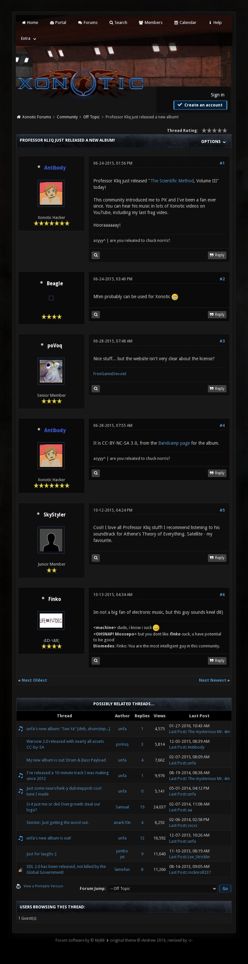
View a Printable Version (43, 886)
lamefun (122, 869)
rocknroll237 (199, 872)
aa (190, 809)
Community (67, 117)
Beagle (55, 284)
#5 (222, 510)
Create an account (199, 104)
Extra (25, 38)
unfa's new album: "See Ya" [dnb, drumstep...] (68, 728)
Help (215, 22)
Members (150, 22)
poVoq (54, 346)
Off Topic (91, 117)
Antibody (196, 747)
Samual (122, 807)
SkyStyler (55, 515)
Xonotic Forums (36, 117)
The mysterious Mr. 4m (209, 731)
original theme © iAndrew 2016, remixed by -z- (151, 940)
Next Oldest (34, 680)
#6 (222, 594)
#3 (222, 341)
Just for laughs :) (41, 853)
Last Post (177, 731)
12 (142, 838)
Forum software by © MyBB (80, 940)
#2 (222, 279)
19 (142, 807)
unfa (122, 728)
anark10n (122, 822)
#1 (222, 163)
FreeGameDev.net (109, 373)
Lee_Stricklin (199, 856)
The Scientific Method (172, 180)
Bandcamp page (174, 443)
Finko (54, 599)
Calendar (185, 22)
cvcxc (193, 825)
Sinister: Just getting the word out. (57, 822)
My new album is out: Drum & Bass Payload (66, 760)
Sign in (217, 94)
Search (118, 22)
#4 (222, 425)
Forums (87, 22)
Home (29, 22)
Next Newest (212, 680)
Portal (57, 22)
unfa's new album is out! (48, 838)
